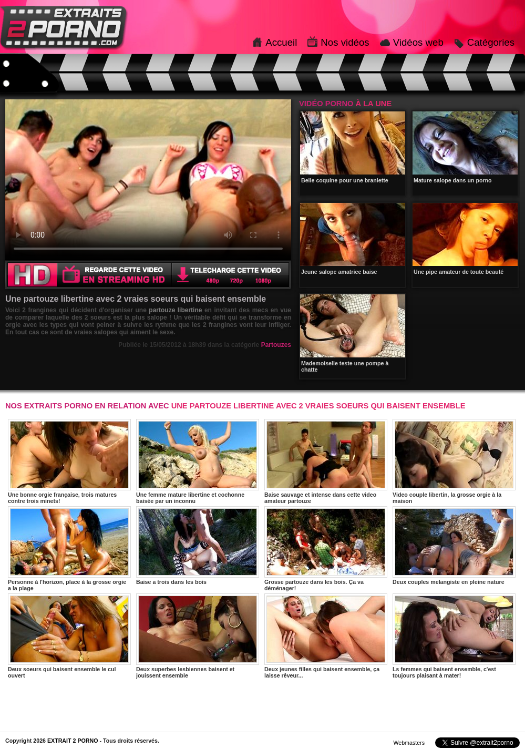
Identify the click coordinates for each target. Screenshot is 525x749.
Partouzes (276, 344)
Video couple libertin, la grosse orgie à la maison (454, 461)
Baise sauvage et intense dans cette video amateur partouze (325, 461)
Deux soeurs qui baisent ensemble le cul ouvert (69, 636)
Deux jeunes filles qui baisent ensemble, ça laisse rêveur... (325, 636)
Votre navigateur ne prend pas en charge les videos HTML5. (148, 179)
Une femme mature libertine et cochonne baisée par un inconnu (197, 461)
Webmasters (409, 743)
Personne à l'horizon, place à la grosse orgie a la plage (69, 548)
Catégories (490, 42)
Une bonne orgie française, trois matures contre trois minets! (69, 461)
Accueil (281, 42)
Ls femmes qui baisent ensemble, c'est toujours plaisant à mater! (454, 636)
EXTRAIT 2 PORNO (72, 740)
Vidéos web (418, 42)
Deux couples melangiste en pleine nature (454, 545)
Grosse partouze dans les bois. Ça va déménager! (325, 548)
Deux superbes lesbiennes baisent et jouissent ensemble (197, 636)
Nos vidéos (345, 42)
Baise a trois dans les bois (197, 545)
